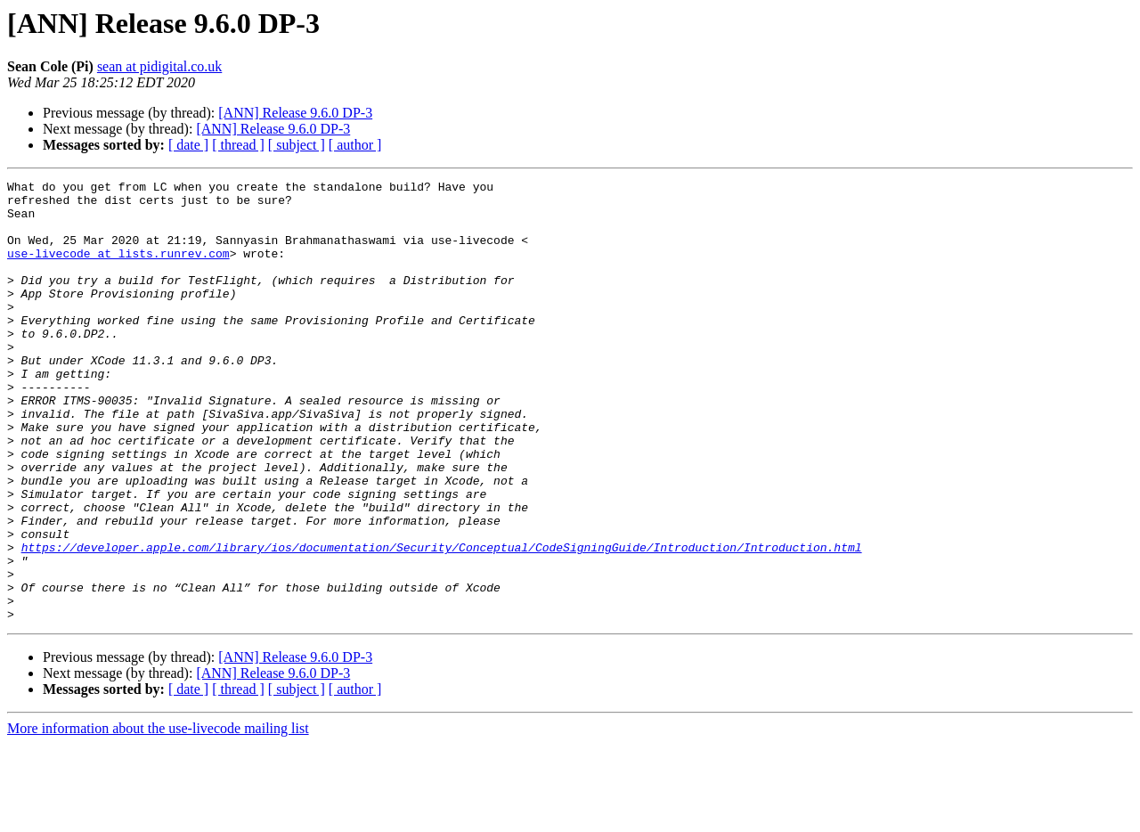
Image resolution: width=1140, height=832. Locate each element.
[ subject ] (296, 144)
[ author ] (355, 144)
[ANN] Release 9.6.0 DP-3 (295, 112)
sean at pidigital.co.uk (159, 66)
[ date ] (188, 144)
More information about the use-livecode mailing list (158, 816)
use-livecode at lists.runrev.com (118, 269)
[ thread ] (238, 144)
